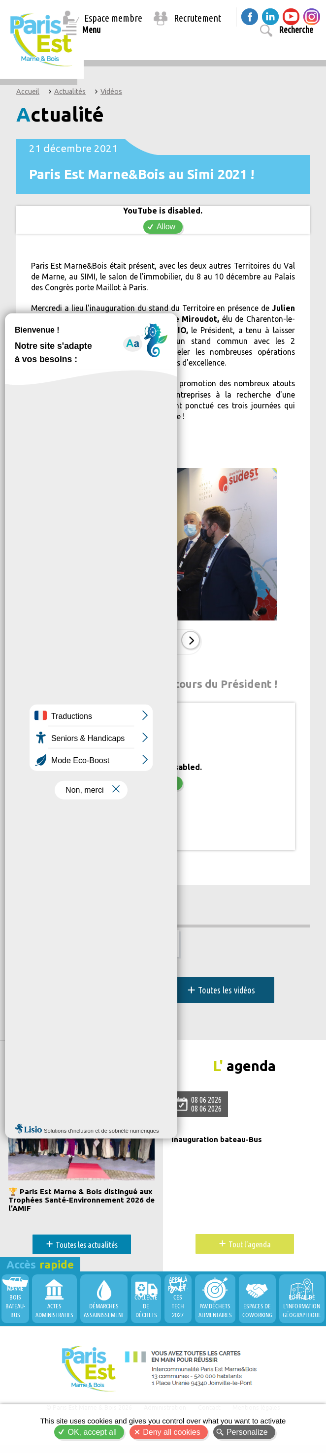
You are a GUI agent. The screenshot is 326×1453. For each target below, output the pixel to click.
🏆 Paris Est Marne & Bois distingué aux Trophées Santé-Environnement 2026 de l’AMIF (77, 1203)
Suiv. (189, 644)
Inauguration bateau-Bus (219, 1143)
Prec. (140, 644)
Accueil (27, 91)
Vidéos (111, 91)
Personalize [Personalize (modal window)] (247, 1432)
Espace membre (113, 18)
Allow (166, 226)
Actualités (70, 91)
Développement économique (70, 907)
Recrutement (197, 18)
